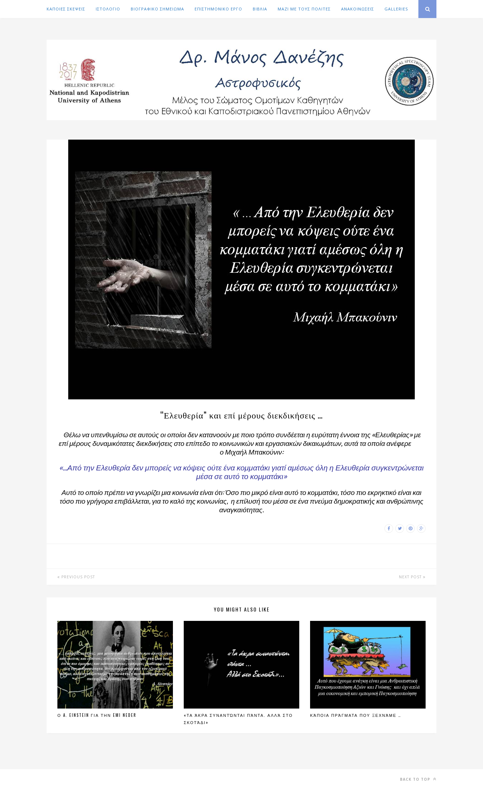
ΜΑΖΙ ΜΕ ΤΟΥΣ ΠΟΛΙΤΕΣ (304, 9)
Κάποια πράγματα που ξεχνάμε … (355, 715)
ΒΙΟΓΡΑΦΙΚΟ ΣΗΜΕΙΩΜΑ (157, 9)
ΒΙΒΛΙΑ (260, 9)
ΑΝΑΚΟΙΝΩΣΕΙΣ (357, 9)
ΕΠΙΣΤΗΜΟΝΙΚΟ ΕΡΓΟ (218, 9)
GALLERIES (396, 9)
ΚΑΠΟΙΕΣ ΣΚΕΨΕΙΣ (66, 9)
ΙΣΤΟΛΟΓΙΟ (108, 9)
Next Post (412, 576)
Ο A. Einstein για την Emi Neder (96, 715)
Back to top (418, 779)
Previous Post (76, 576)
